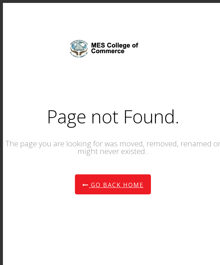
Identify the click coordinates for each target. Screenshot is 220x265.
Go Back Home (113, 185)
